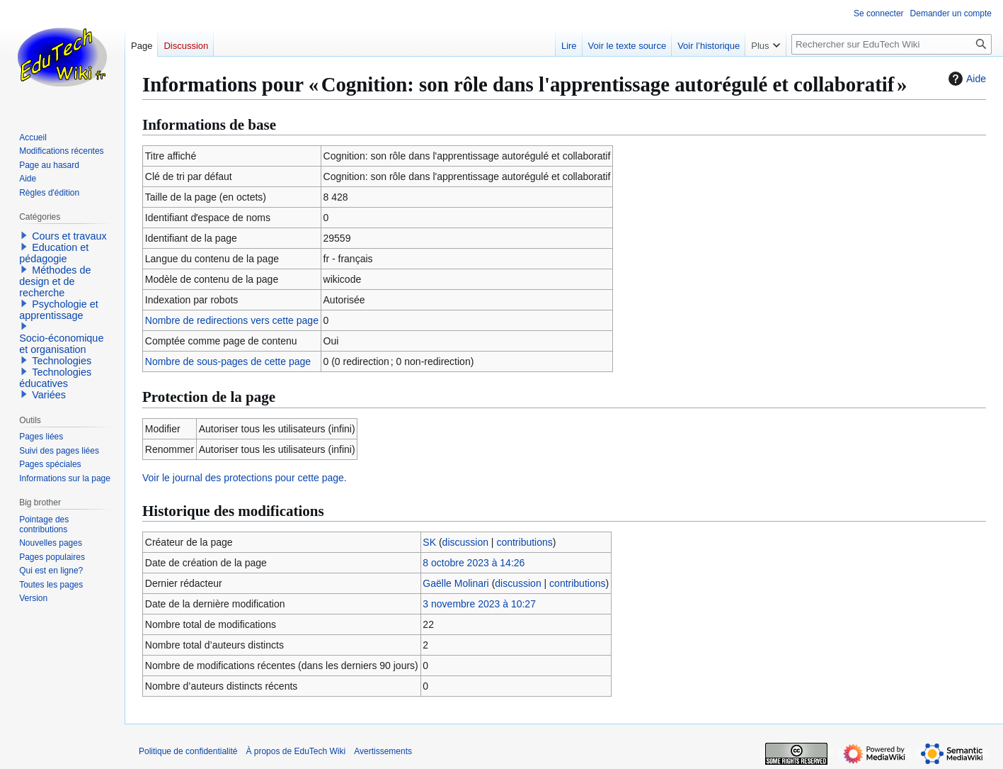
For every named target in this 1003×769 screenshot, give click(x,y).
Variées (49, 394)
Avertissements (383, 751)
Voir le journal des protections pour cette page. (244, 477)
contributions (524, 542)
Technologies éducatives (55, 377)
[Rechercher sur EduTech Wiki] (891, 44)
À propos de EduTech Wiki (295, 751)
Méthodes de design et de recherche (55, 281)
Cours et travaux (69, 236)
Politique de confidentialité (188, 751)
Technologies (61, 360)
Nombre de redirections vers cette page (232, 320)
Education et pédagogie (53, 253)
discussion (465, 542)
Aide (965, 79)
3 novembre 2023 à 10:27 (479, 604)
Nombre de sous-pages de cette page (228, 361)
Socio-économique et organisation (61, 343)
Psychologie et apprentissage (58, 309)
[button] (24, 235)
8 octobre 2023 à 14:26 (474, 562)
